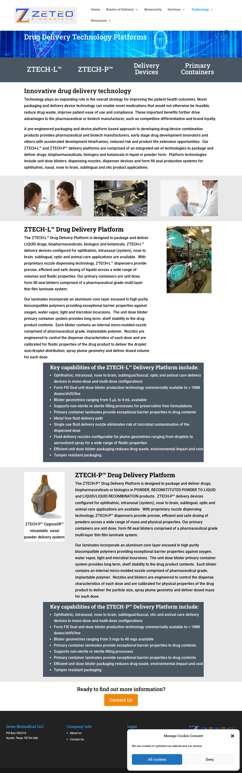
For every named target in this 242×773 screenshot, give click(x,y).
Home (95, 9)
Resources (99, 20)
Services (174, 9)
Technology (200, 9)
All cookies (157, 759)
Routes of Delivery (120, 9)
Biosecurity (152, 9)
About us (76, 733)
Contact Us (121, 700)
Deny (210, 759)
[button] (232, 736)
